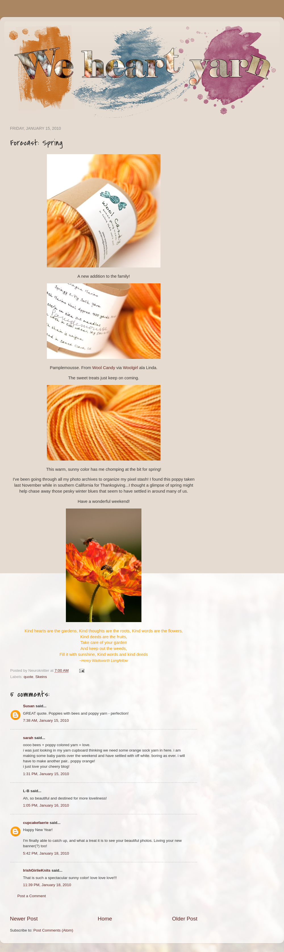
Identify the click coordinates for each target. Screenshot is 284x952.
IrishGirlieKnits (37, 870)
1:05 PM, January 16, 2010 (46, 805)
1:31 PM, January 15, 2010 (46, 774)
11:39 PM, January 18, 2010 (47, 885)
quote (28, 677)
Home (105, 919)
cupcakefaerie (36, 823)
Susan (29, 706)
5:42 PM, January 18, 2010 (46, 853)
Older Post (184, 919)
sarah (28, 738)
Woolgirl (130, 367)
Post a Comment (31, 896)
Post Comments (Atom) (53, 930)
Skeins (41, 677)
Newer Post (24, 919)
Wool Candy (103, 367)
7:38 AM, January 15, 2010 (46, 720)
